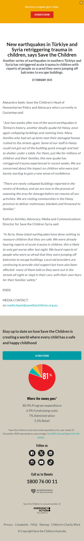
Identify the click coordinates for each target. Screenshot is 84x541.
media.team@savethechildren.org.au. (32, 305)
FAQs (34, 524)
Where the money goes (41, 398)
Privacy (8, 524)
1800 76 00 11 (42, 481)
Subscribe (42, 355)
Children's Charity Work (65, 524)
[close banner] (81, 3)
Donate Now (42, 14)
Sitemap (44, 524)
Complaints (21, 524)
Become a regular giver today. (42, 7)
